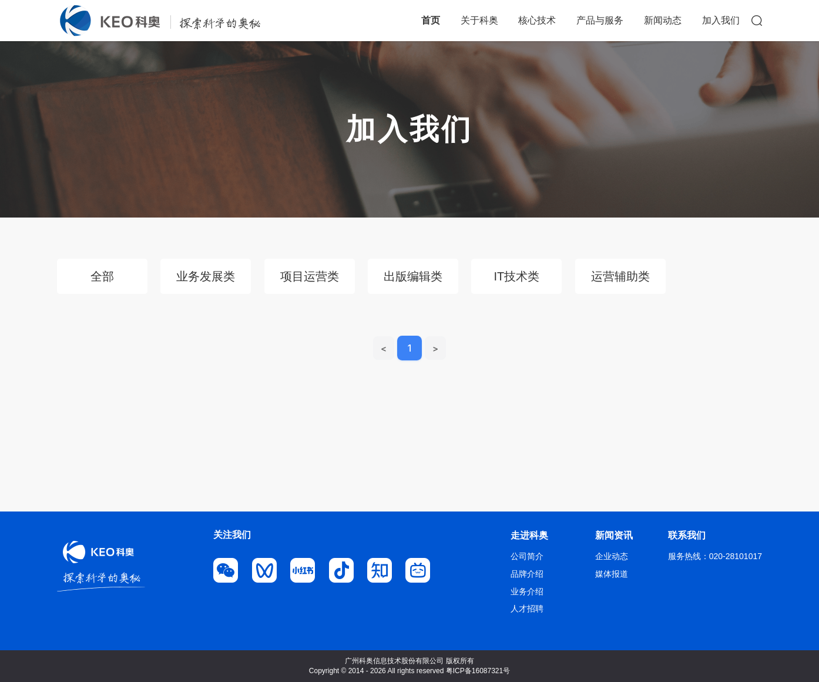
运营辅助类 (620, 276)
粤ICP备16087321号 (478, 671)
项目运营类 (309, 276)
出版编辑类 (413, 276)
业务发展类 (205, 276)
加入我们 (721, 20)
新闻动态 (663, 20)
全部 (102, 276)
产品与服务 (599, 20)
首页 (430, 20)
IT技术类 (516, 276)
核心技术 (537, 20)
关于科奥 (479, 20)
